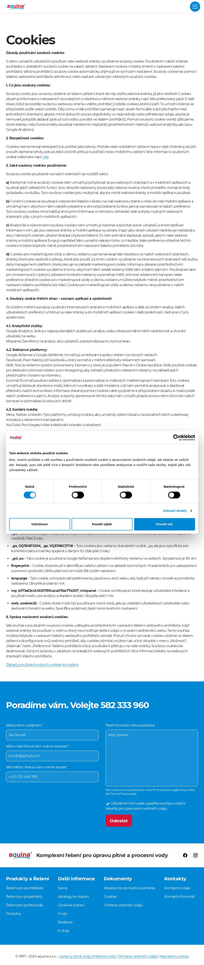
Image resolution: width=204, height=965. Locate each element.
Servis (62, 888)
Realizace (65, 922)
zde (45, 157)
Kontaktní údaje (177, 888)
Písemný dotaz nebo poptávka (152, 753)
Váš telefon (52, 772)
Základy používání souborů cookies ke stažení (42, 665)
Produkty (13, 914)
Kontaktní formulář (179, 897)
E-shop (63, 931)
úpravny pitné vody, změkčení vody (87, 956)
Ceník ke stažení (71, 905)
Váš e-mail (52, 751)
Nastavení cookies (174, 956)
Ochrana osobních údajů (123, 905)
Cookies (110, 897)
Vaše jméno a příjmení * (52, 730)
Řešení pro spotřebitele (24, 888)
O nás (62, 914)
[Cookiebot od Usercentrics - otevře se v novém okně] (176, 437)
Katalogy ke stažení (73, 897)
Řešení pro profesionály (24, 905)
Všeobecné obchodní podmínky (130, 888)
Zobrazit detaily (175, 510)
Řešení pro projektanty (24, 897)
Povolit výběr (102, 524)
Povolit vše (164, 524)
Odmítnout (39, 524)
